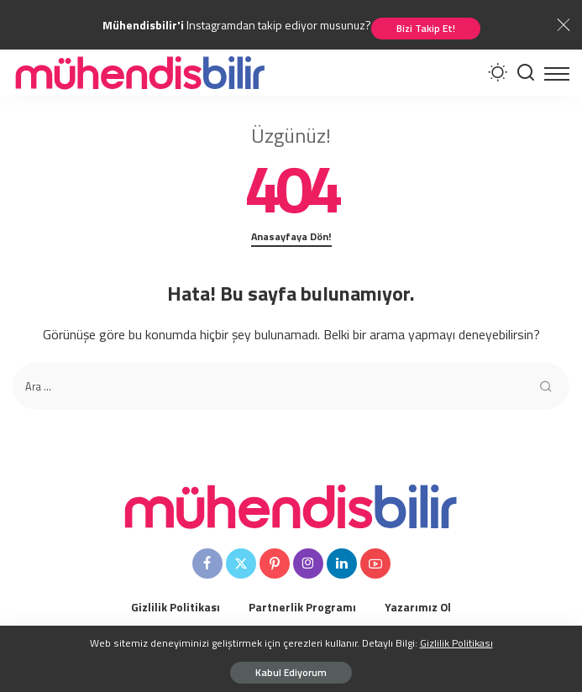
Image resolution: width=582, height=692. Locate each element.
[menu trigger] (556, 73)
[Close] (563, 25)
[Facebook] (207, 563)
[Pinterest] (275, 563)
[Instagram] (308, 563)
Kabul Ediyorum (291, 672)
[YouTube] (375, 563)
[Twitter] (241, 563)
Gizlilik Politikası (456, 643)
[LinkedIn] (342, 563)
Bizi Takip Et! (425, 28)
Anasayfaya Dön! (291, 236)
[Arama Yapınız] (526, 73)
